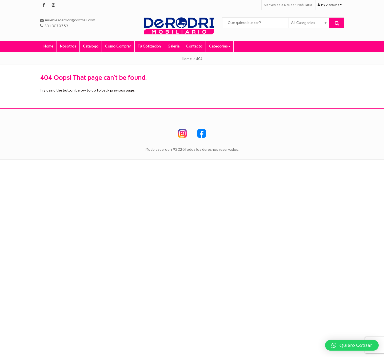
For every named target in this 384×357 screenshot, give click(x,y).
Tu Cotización (149, 46)
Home (48, 46)
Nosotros (68, 46)
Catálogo (90, 46)
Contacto (194, 46)
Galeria (173, 46)
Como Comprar (118, 46)
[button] (352, 345)
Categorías (219, 46)
